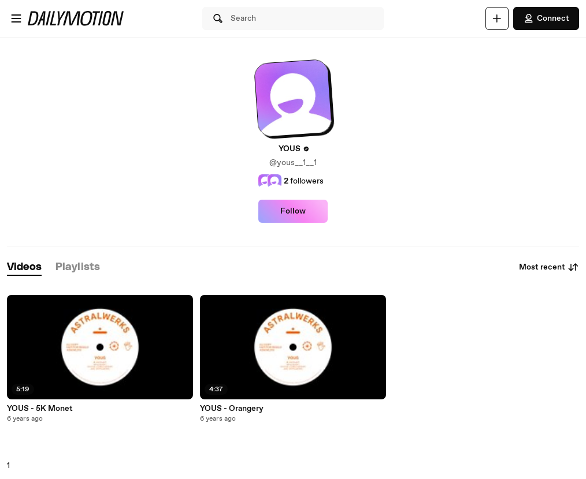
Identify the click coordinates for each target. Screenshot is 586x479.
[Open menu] (16, 18)
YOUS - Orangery (232, 408)
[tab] (24, 267)
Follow (293, 211)
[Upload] (497, 18)
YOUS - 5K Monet (40, 408)
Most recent (549, 267)
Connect (546, 18)
